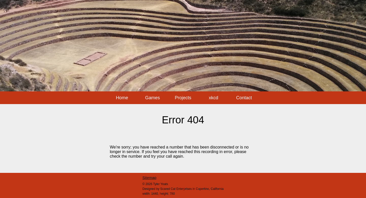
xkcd (213, 97)
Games (152, 97)
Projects (183, 97)
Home (122, 97)
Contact (244, 97)
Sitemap (149, 177)
